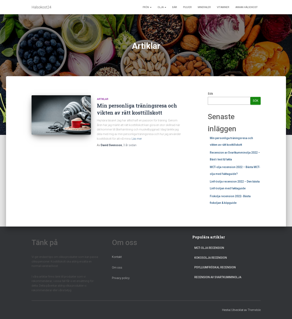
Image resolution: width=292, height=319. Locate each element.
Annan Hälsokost (246, 7)
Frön (147, 7)
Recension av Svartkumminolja (217, 277)
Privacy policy (121, 278)
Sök (210, 93)
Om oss (117, 267)
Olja (162, 7)
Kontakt (117, 256)
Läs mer (137, 138)
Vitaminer (223, 7)
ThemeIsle (254, 310)
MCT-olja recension (209, 247)
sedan (129, 145)
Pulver (187, 7)
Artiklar (102, 99)
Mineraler (204, 7)
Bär (174, 7)
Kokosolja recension (210, 257)
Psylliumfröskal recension (215, 267)
